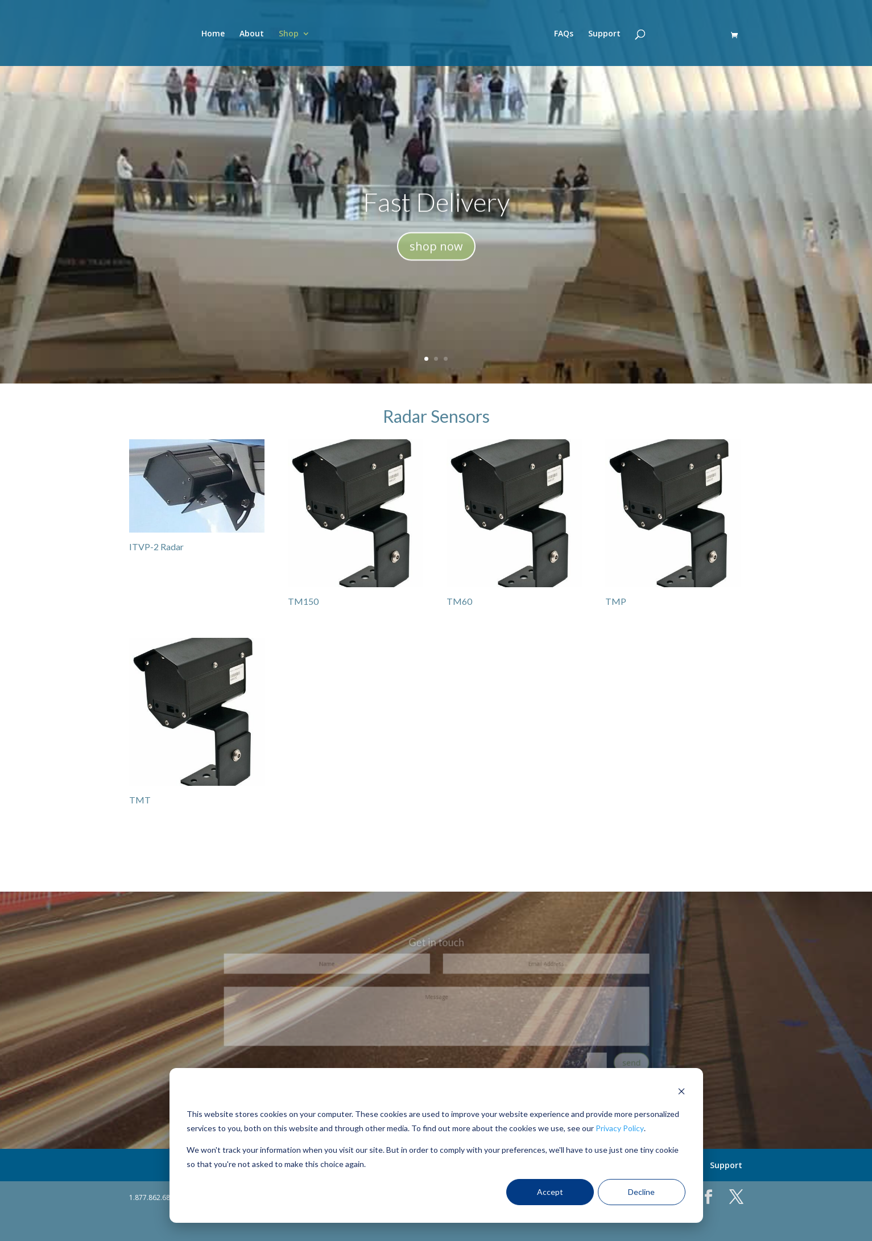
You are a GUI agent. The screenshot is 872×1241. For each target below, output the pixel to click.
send (588, 1050)
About (251, 34)
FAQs (563, 34)
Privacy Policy (620, 1128)
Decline (641, 1192)
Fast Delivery (436, 209)
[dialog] (436, 1145)
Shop (289, 34)
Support (604, 34)
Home (213, 34)
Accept (550, 1192)
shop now (436, 253)
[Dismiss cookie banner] (681, 1093)
